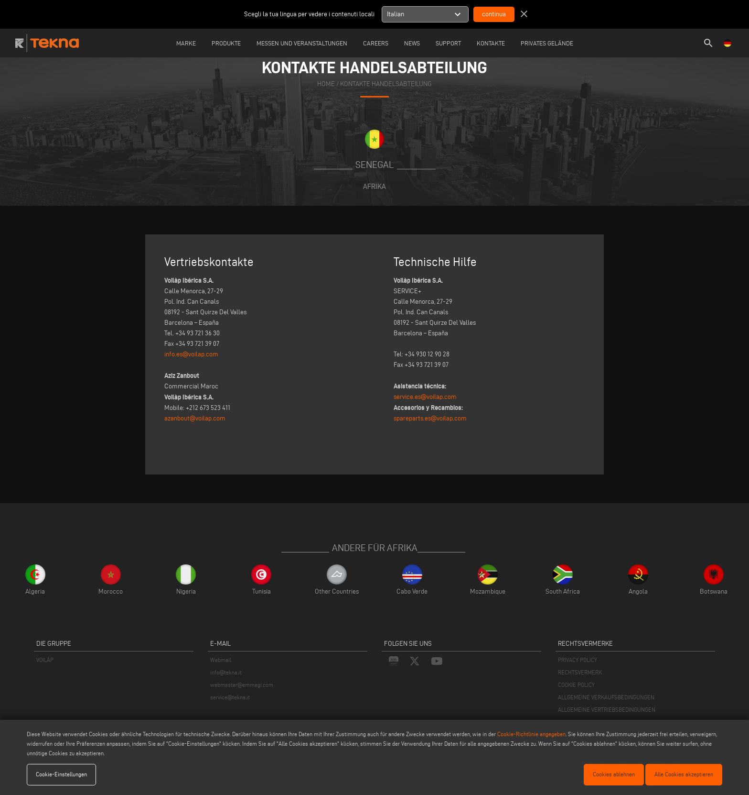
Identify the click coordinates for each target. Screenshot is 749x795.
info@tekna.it (226, 672)
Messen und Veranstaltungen (302, 43)
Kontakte (491, 43)
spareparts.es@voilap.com (430, 418)
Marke (186, 43)
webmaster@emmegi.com (241, 685)
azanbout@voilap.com (194, 418)
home (326, 84)
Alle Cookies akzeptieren (683, 774)
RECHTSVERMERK (580, 672)
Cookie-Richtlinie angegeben (531, 734)
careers (375, 43)
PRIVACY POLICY (577, 660)
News (412, 43)
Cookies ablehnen (614, 774)
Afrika (374, 186)
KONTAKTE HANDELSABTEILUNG (386, 84)
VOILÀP (45, 660)
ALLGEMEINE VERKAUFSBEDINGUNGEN (606, 697)
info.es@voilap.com (191, 354)
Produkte (226, 43)
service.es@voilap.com (425, 396)
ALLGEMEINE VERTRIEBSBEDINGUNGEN (606, 710)
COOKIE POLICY (576, 685)
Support (448, 43)
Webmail (220, 660)
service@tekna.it (230, 697)
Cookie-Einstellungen (61, 774)
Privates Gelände (547, 43)
